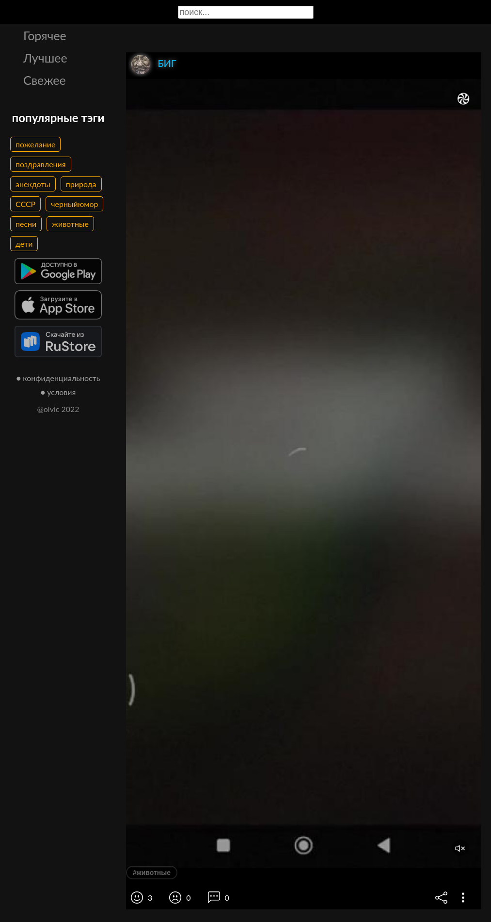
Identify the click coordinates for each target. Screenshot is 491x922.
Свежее (44, 80)
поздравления (41, 164)
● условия (58, 392)
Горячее (44, 35)
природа (81, 184)
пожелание (35, 144)
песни (26, 223)
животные (70, 223)
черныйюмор (74, 203)
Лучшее (45, 57)
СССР (25, 203)
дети (24, 243)
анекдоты (33, 184)
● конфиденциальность (58, 377)
